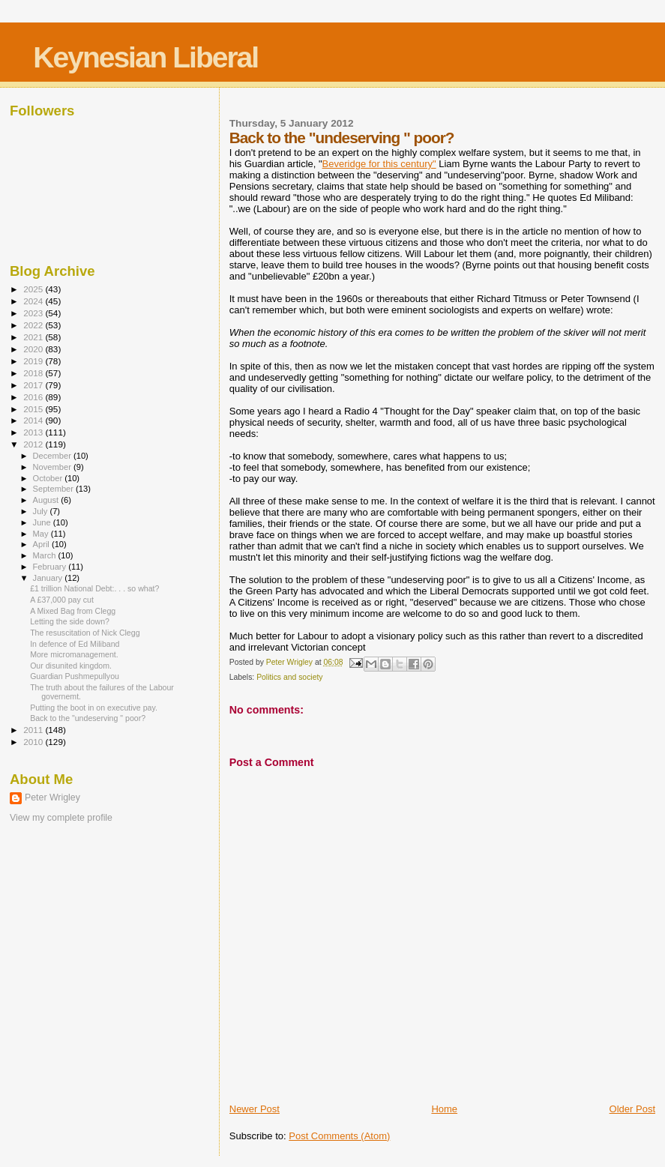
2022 (34, 325)
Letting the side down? (69, 621)
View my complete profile (61, 817)
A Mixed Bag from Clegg (72, 610)
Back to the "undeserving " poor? (87, 718)
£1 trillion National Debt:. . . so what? (94, 588)
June (43, 522)
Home (444, 1109)
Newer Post (254, 1109)
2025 (34, 289)
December (53, 455)
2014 (34, 420)
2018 (34, 373)
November (53, 466)
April (42, 544)
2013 (34, 432)
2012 (34, 444)
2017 (34, 385)
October (49, 478)
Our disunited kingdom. (71, 665)
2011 (34, 730)
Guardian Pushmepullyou (74, 676)
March (45, 555)
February (51, 566)
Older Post (632, 1109)
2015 (34, 409)
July (41, 511)
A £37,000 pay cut (62, 599)
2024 (34, 301)
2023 (34, 313)
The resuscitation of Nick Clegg (84, 632)
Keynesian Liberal (145, 57)
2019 (34, 361)
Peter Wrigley (52, 797)
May (42, 533)
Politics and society (289, 677)
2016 (34, 397)
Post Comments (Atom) (339, 1136)
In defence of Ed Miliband (74, 643)
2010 (34, 742)
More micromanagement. (74, 654)
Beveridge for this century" (379, 163)
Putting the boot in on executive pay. (93, 707)
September (54, 488)
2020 (34, 349)
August (47, 499)
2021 (34, 337)
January (49, 577)
